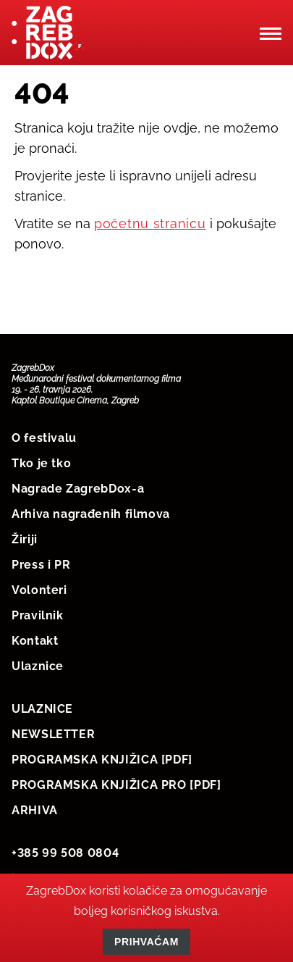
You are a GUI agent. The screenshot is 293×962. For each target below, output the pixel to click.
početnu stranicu (150, 223)
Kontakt (35, 641)
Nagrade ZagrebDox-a (78, 488)
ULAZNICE (42, 709)
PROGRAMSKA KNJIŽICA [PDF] (102, 759)
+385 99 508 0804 (65, 853)
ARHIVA (35, 810)
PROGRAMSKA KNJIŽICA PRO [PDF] (116, 785)
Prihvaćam (146, 942)
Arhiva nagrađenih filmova (91, 514)
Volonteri (39, 590)
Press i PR (41, 565)
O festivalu (44, 438)
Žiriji (25, 539)
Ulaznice (38, 666)
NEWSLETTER (53, 734)
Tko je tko (41, 463)
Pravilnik (38, 615)
